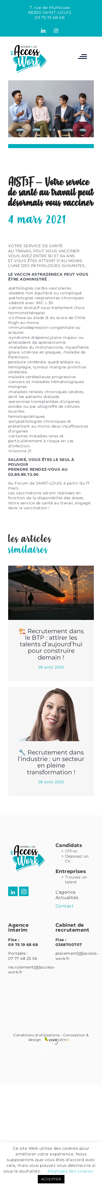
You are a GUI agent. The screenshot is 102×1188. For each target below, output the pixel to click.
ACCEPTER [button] (51, 1179)
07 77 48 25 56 (22, 958)
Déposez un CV (77, 859)
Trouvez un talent (76, 879)
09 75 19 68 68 (50, 17)
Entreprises (70, 871)
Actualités (67, 897)
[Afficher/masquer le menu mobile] (82, 56)
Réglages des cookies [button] (70, 1171)
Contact (64, 906)
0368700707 (68, 944)
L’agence (65, 892)
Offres (71, 851)
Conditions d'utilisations (36, 1035)
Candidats (68, 845)
